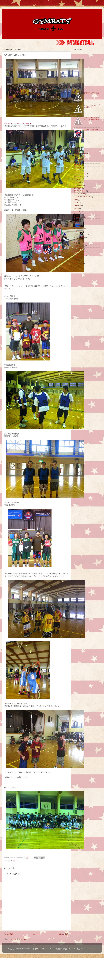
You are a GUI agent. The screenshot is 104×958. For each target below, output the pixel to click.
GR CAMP (77, 162)
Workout (77, 208)
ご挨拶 (76, 223)
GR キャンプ (78, 179)
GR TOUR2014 (79, 194)
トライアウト (79, 228)
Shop (76, 200)
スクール (77, 226)
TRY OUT (77, 205)
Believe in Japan (80, 153)
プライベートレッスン (82, 234)
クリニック (78, 217)
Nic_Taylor (72, 949)
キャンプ (77, 214)
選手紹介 (77, 257)
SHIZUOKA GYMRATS (82, 197)
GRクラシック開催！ (92, 130)
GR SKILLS (78, 185)
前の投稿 (63, 934)
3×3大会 (77, 150)
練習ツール (78, 263)
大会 (75, 260)
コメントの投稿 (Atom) (17, 939)
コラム (76, 220)
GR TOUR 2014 (79, 174)
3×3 (75, 147)
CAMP (76, 156)
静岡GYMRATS (79, 252)
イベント (13, 861)
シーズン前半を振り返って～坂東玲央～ (91, 118)
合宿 (75, 240)
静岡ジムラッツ (80, 255)
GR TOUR (77, 165)
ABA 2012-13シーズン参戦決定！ (92, 106)
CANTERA (78, 159)
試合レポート (79, 246)
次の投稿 (8, 934)
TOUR (76, 202)
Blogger (92, 949)
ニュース (77, 231)
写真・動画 (78, 249)
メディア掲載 (79, 237)
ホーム (36, 934)
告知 (75, 243)
